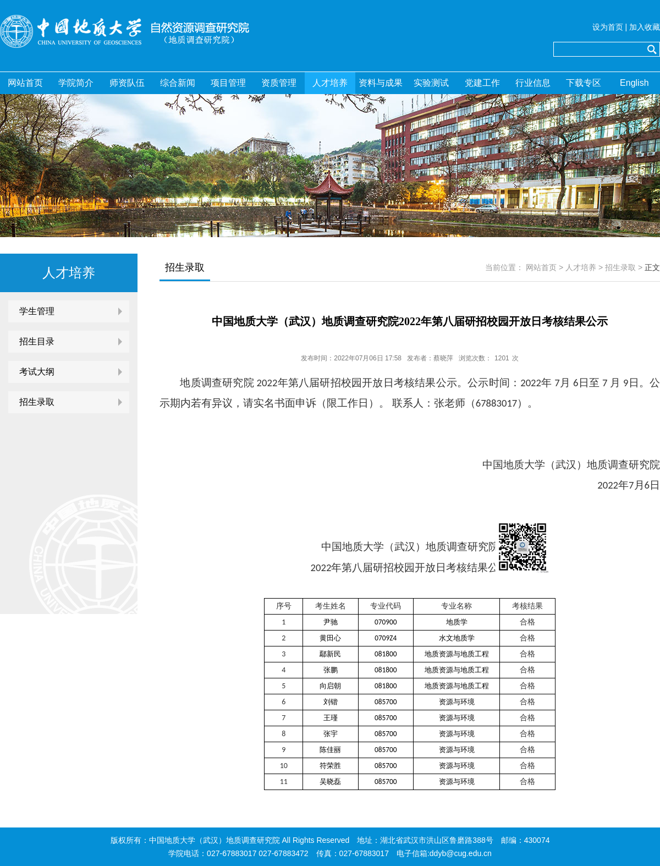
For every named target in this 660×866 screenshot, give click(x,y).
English (634, 82)
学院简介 (76, 82)
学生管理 (36, 311)
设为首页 (607, 27)
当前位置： (504, 267)
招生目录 (36, 341)
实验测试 (431, 82)
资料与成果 (381, 82)
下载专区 (583, 82)
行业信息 (533, 82)
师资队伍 (127, 82)
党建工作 (482, 82)
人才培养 (330, 82)
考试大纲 (36, 371)
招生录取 (36, 402)
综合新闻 (177, 82)
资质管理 (278, 82)
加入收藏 (644, 27)
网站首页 (25, 82)
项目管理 (228, 82)
